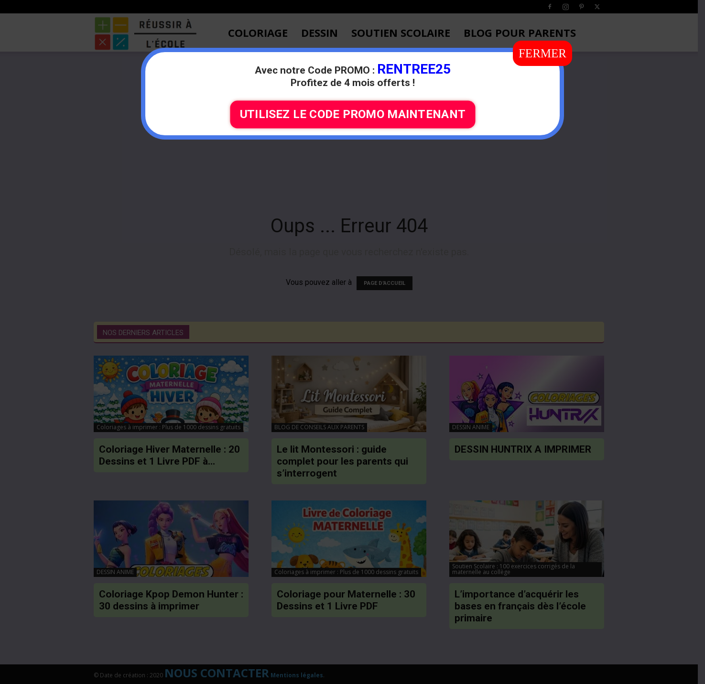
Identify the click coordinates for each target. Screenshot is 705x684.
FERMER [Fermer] (542, 53)
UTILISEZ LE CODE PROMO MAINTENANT (352, 114)
